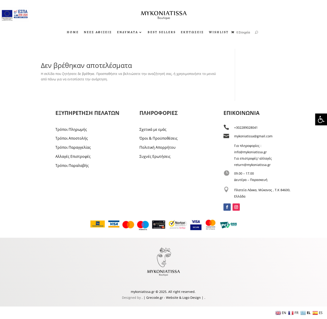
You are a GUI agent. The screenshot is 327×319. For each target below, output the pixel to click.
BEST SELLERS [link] (162, 32)
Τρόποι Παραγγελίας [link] (73, 147)
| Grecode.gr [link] (153, 297)
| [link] (202, 297)
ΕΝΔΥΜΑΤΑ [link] (127, 32)
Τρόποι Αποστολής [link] (71, 138)
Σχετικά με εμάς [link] (152, 129)
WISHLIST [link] (219, 32)
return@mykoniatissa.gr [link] (252, 165)
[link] (321, 119)
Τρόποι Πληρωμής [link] (71, 129)
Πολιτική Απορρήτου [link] (157, 147)
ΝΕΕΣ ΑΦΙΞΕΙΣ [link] (98, 32)
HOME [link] (73, 32)
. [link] (143, 297)
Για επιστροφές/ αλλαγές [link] (253, 158)
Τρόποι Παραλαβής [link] (72, 165)
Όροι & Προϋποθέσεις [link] (158, 138)
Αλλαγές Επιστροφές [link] (73, 156)
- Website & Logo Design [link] (182, 297)
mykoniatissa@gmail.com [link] (253, 136)
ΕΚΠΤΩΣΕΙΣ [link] (192, 32)
